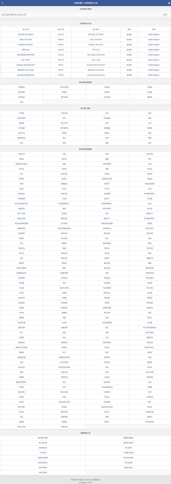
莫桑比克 (149, 258)
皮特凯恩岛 (107, 243)
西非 (107, 123)
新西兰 (64, 179)
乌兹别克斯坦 (150, 184)
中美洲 (21, 113)
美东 (64, 138)
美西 (149, 133)
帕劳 (149, 243)
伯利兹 (107, 377)
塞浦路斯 (21, 233)
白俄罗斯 (107, 392)
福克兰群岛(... (150, 347)
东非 (21, 143)
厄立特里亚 (64, 362)
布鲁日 (25, 40)
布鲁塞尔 (25, 45)
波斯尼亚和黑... (21, 382)
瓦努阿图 (107, 194)
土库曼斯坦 (21, 199)
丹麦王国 (64, 372)
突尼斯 (149, 199)
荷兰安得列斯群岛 (149, 327)
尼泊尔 (107, 253)
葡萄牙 (64, 243)
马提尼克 (107, 278)
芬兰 (64, 352)
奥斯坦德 (26, 70)
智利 (107, 154)
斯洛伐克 (64, 218)
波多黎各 (107, 382)
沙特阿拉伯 (107, 228)
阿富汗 (107, 422)
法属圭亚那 (21, 357)
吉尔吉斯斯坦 (107, 323)
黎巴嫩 (107, 298)
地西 (64, 143)
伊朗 (107, 169)
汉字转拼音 (128, 463)
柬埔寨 (21, 318)
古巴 (107, 337)
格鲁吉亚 (149, 337)
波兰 (64, 382)
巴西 (149, 392)
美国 (107, 273)
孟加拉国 (107, 268)
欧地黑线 (21, 92)
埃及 (21, 417)
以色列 (64, 169)
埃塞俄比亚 (150, 412)
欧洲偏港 (107, 128)
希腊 (21, 184)
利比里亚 (21, 298)
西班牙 (107, 184)
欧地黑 (129, 34)
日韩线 (149, 87)
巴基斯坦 (149, 397)
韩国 (64, 332)
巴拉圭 (107, 397)
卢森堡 (64, 293)
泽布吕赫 (25, 75)
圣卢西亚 (64, 223)
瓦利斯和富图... (149, 194)
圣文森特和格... (149, 218)
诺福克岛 (21, 248)
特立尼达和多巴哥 (21, 204)
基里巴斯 (21, 327)
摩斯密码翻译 (128, 438)
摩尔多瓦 (107, 263)
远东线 (107, 87)
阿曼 (107, 417)
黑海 (149, 138)
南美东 (107, 133)
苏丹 (107, 213)
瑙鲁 (149, 253)
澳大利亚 (21, 407)
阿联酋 (21, 422)
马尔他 (21, 288)
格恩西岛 (64, 342)
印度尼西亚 (107, 164)
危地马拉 (64, 194)
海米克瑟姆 (26, 55)
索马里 (149, 208)
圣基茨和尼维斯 (107, 223)
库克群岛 (64, 303)
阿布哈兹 (64, 427)
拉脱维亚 (21, 303)
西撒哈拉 (64, 184)
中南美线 (21, 87)
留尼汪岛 (107, 293)
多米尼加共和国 (64, 367)
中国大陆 (64, 113)
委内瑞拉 (21, 194)
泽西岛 (21, 159)
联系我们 (96, 480)
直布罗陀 (149, 154)
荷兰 (21, 332)
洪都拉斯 (64, 327)
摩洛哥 (64, 263)
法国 (149, 357)
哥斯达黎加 (107, 342)
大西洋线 (107, 97)
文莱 (149, 189)
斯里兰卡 (107, 218)
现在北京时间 (128, 458)
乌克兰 (64, 189)
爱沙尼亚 (64, 412)
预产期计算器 (43, 438)
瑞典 (149, 238)
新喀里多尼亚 (107, 179)
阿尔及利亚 (150, 422)
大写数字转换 (128, 453)
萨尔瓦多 (64, 238)
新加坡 (149, 179)
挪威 (64, 248)
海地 (107, 332)
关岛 (64, 337)
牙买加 (107, 174)
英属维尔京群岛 (21, 164)
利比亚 (149, 293)
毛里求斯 (21, 278)
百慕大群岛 (64, 392)
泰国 (64, 208)
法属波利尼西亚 (64, 357)
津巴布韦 (107, 313)
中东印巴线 (64, 87)
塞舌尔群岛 (150, 228)
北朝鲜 (149, 387)
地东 (107, 143)
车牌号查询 (43, 468)
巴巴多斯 (107, 402)
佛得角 (21, 352)
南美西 (64, 133)
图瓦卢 (107, 199)
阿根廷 (64, 422)
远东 (149, 113)
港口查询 (128, 448)
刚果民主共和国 (21, 347)
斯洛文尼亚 (21, 218)
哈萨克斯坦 (150, 332)
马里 (64, 283)
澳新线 (149, 97)
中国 (64, 154)
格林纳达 (21, 342)
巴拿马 (21, 397)
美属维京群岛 (21, 273)
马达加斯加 (107, 288)
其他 (21, 102)
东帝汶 (149, 367)
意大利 (21, 169)
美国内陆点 (21, 138)
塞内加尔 (64, 233)
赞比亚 (64, 159)
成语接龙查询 (43, 458)
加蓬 (64, 318)
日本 (21, 243)
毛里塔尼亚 (150, 273)
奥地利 (64, 407)
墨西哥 (107, 258)
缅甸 (149, 263)
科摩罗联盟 (107, 308)
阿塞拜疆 (64, 417)
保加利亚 (21, 392)
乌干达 (107, 189)
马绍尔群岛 (150, 278)
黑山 (107, 327)
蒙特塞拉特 (150, 268)
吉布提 (149, 323)
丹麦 (107, 372)
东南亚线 (21, 97)
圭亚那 (21, 337)
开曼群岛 (149, 308)
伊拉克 (149, 169)
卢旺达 (21, 293)
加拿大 (149, 318)
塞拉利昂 (107, 233)
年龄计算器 (43, 472)
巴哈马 (21, 402)
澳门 (149, 402)
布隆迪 (21, 377)
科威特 (21, 308)
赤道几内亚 (150, 372)
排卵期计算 (43, 448)
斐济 (107, 352)
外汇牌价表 (43, 443)
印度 (149, 164)
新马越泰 (107, 118)
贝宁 (64, 387)
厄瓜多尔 (107, 362)
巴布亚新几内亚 (64, 402)
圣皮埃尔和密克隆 (21, 223)
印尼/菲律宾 (21, 118)
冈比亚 (107, 347)
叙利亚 (149, 174)
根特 (25, 50)
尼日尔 (21, 253)
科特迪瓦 (64, 308)
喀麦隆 (64, 313)
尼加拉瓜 (64, 253)
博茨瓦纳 (64, 377)
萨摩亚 (21, 238)
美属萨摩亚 (64, 273)
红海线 (107, 92)
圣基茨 (149, 223)
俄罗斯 (149, 362)
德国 (21, 372)
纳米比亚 (64, 258)
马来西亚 (107, 283)
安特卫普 (25, 34)
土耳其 (64, 199)
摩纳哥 (21, 263)
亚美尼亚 (64, 174)
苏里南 (64, 213)
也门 (21, 174)
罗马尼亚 (149, 288)
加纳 (107, 318)
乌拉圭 (21, 189)
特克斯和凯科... (64, 204)
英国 (64, 164)
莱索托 (149, 298)
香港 (149, 118)
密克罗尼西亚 (21, 268)
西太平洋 (64, 123)
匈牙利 (21, 179)
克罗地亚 (149, 303)
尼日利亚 (149, 248)
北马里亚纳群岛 (107, 387)
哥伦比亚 (149, 342)
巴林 (64, 397)
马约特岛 (64, 278)
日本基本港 (64, 128)
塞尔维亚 (149, 233)
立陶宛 (64, 298)
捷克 (149, 313)
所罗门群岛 (21, 213)
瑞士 (107, 238)
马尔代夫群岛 (64, 288)
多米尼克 (21, 367)
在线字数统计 (43, 463)
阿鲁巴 (149, 417)
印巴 (64, 118)
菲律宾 (149, 352)
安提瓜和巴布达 (107, 407)
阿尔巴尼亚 (21, 427)
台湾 (149, 123)
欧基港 (149, 128)
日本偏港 (21, 128)
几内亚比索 (21, 323)
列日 (25, 60)
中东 (107, 113)
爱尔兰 (107, 412)
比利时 (153, 34)
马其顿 (21, 283)
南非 (21, 258)
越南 (107, 159)
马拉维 (149, 283)
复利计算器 (128, 468)
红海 (107, 138)
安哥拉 (21, 412)
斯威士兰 (149, 213)
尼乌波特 (26, 65)
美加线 (64, 92)
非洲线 (149, 92)
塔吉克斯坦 (107, 208)
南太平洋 (21, 133)
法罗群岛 (107, 357)
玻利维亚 (149, 377)
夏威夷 (21, 123)
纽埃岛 (107, 248)
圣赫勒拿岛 (21, 228)
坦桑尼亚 (21, 208)
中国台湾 (21, 154)
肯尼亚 (107, 303)
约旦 (149, 159)
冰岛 (149, 382)
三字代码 (43, 453)
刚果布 (64, 347)
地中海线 (64, 97)
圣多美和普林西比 (64, 228)
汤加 (149, 204)
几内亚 (64, 323)
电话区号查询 (128, 443)
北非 (149, 143)
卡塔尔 (21, 313)
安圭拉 (149, 407)
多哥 (107, 367)
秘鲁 (64, 268)
